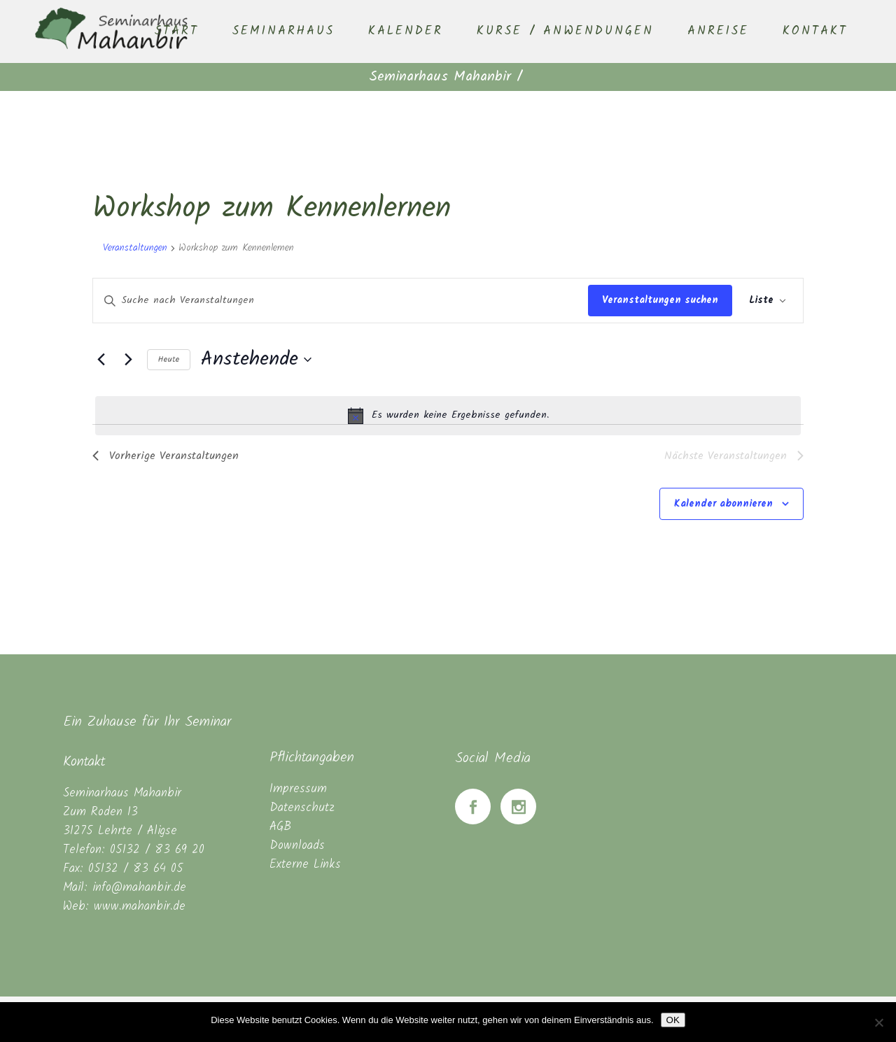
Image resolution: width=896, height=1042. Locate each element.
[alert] (448, 415)
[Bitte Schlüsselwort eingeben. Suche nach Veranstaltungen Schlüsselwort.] (340, 301)
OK (673, 1020)
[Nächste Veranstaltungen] (128, 359)
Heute (168, 359)
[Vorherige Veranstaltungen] (100, 359)
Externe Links (305, 864)
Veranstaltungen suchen (660, 300)
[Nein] (879, 1022)
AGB (280, 826)
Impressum (298, 789)
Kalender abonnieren (723, 504)
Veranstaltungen (135, 248)
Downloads (297, 845)
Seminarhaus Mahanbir (440, 77)
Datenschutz (302, 807)
